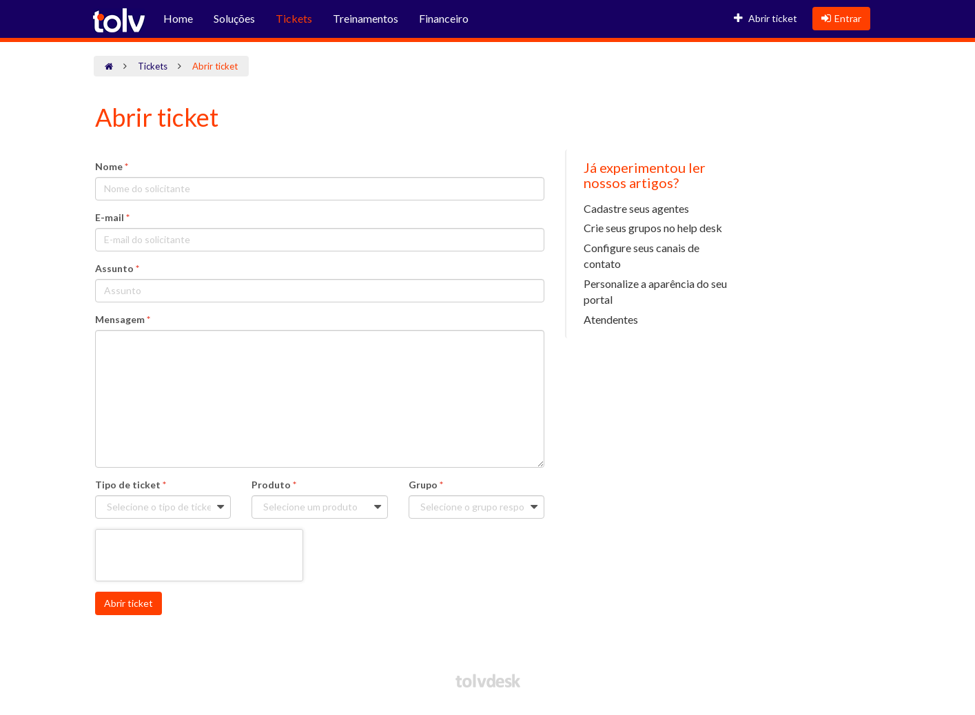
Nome (111, 166)
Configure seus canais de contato (641, 255)
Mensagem (122, 319)
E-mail (112, 217)
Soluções (234, 18)
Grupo (426, 484)
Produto (274, 484)
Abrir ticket (765, 18)
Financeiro (444, 18)
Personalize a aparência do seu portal (655, 291)
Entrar (841, 18)
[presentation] (199, 556)
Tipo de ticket (130, 484)
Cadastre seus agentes (636, 208)
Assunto (117, 268)
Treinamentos (365, 18)
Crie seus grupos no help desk (653, 227)
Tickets (294, 18)
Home (178, 18)
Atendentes (611, 319)
